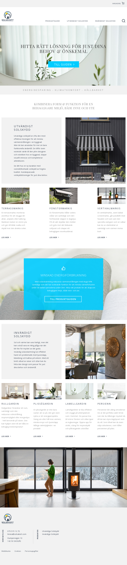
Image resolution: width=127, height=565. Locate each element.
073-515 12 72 (13, 531)
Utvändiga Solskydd (50, 531)
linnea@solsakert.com (16, 534)
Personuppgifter (31, 551)
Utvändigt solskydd (77, 21)
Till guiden (64, 64)
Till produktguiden (63, 299)
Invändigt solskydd (105, 21)
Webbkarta (6, 551)
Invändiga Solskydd (50, 534)
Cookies (18, 551)
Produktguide (52, 21)
